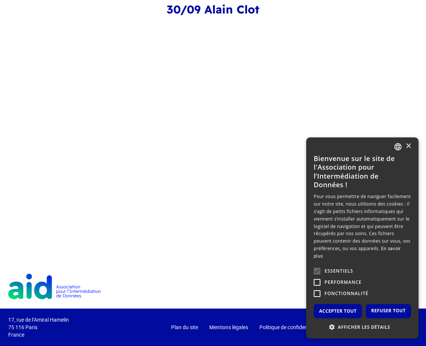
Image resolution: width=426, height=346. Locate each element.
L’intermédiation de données (299, 25)
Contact (395, 25)
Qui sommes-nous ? (226, 25)
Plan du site (184, 327)
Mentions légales (228, 327)
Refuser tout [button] (388, 310)
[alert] (362, 238)
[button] (362, 327)
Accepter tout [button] (337, 311)
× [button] (408, 146)
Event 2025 (145, 25)
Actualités (362, 25)
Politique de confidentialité (289, 327)
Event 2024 (180, 25)
